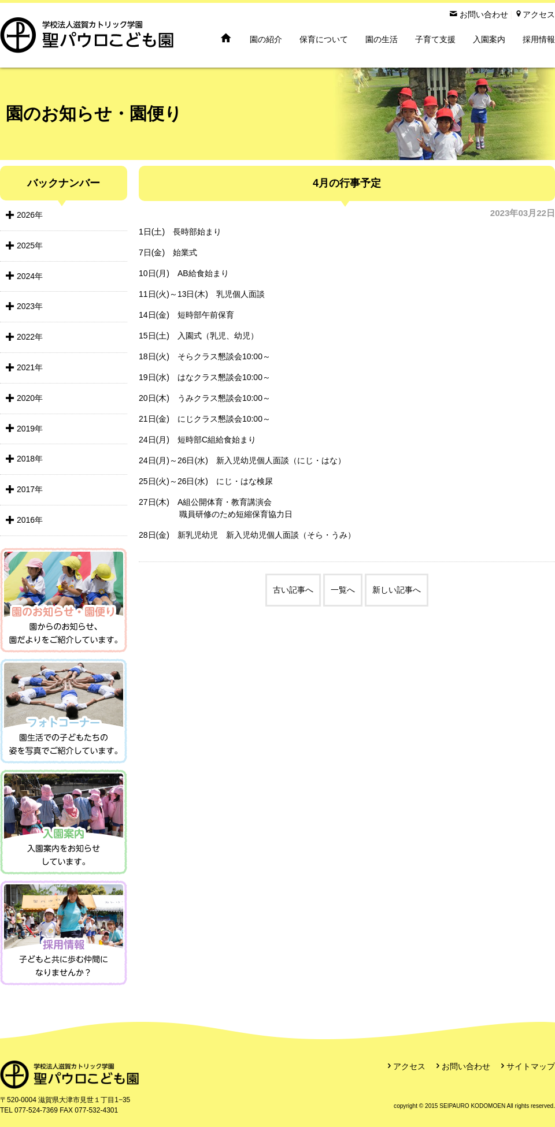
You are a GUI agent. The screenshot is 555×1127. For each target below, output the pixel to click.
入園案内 (489, 39)
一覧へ (343, 589)
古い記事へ (293, 589)
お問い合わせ (466, 1066)
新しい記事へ (396, 589)
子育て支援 (435, 39)
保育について (323, 39)
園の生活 (381, 39)
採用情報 (539, 39)
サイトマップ (530, 1066)
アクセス (409, 1066)
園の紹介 (266, 39)
